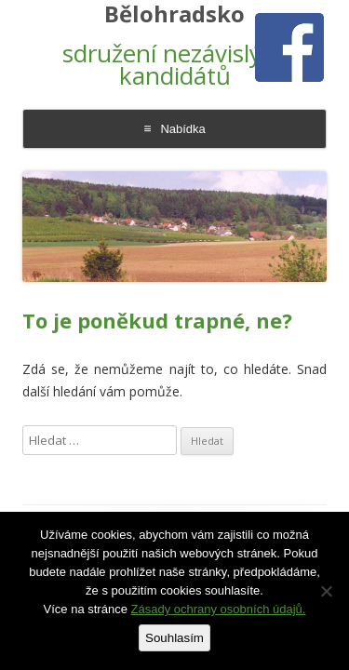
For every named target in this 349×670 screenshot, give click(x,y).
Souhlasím (174, 638)
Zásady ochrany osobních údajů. (218, 609)
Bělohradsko (174, 14)
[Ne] (325, 591)
